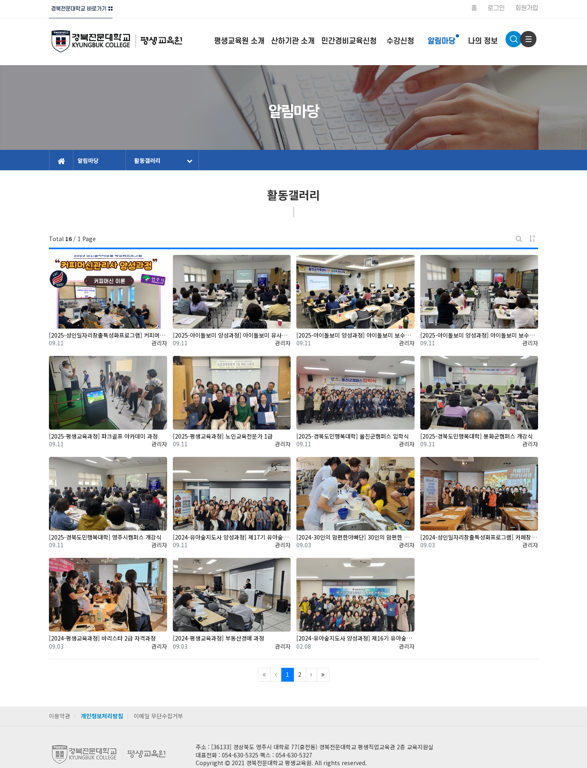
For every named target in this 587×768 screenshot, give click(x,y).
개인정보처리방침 (102, 716)
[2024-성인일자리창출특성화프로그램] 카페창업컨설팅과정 (479, 537)
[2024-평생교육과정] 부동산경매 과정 (218, 638)
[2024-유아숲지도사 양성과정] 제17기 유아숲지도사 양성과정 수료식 (232, 537)
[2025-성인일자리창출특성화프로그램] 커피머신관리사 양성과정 (108, 335)
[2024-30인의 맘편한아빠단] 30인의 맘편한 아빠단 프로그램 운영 (355, 537)
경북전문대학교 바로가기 (78, 8)
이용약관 (59, 716)
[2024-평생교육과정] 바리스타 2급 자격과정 (102, 638)
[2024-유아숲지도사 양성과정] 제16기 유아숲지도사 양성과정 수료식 (355, 638)
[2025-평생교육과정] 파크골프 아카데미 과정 (103, 436)
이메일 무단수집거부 (158, 716)
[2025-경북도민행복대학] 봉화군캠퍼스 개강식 (476, 436)
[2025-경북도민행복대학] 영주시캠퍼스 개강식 (105, 537)
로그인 (496, 8)
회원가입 (526, 8)
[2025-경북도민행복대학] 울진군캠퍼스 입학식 (352, 436)
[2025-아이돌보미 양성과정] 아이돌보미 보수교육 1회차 (479, 335)
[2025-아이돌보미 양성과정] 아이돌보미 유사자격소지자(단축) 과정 (232, 335)
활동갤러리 (163, 160)
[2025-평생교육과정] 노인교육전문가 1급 (223, 436)
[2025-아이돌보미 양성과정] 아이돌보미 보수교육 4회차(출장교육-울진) (355, 335)
